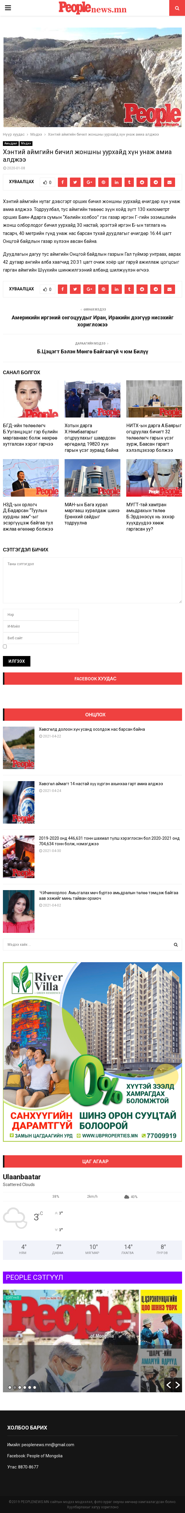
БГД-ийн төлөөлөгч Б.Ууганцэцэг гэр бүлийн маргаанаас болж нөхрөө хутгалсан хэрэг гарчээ (30, 435)
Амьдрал (10, 143)
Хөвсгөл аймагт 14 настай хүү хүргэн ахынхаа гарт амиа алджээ (101, 783)
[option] (92, 1341)
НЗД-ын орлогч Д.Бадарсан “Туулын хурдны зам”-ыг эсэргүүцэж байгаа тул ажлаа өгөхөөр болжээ (28, 517)
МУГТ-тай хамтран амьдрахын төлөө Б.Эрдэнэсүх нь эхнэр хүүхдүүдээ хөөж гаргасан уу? (150, 517)
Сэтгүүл (12, 1297)
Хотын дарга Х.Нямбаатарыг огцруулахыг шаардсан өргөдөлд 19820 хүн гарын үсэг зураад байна (91, 438)
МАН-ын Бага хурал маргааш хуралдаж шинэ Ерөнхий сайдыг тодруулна (92, 514)
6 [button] (35, 1387)
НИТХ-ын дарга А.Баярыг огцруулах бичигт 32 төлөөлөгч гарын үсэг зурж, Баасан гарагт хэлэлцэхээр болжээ (153, 438)
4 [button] (25, 1387)
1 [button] (10, 1387)
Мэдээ (26, 143)
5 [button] (30, 1387)
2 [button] (15, 1387)
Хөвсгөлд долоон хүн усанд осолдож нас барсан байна (92, 729)
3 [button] (20, 1387)
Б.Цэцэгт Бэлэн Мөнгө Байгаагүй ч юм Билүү (92, 351)
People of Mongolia (45, 1456)
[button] (168, 1385)
